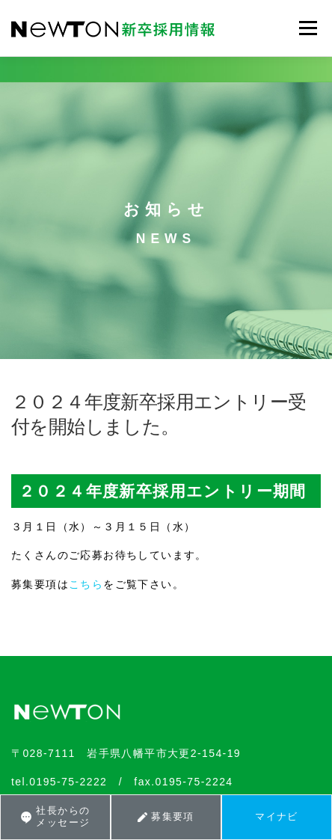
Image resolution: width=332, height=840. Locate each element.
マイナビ (276, 817)
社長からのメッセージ (55, 816)
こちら (86, 584)
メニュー (308, 28)
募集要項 (166, 817)
